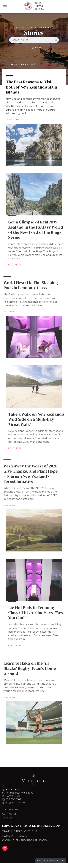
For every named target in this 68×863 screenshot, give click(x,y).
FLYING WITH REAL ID (14, 835)
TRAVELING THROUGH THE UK (19, 831)
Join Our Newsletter (51, 860)
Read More (12, 119)
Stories (7, 818)
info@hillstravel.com (16, 802)
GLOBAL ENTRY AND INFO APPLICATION (25, 840)
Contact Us (9, 814)
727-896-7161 (14, 796)
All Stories (47, 64)
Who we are (10, 809)
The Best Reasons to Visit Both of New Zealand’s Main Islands (31, 87)
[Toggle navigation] (5, 7)
